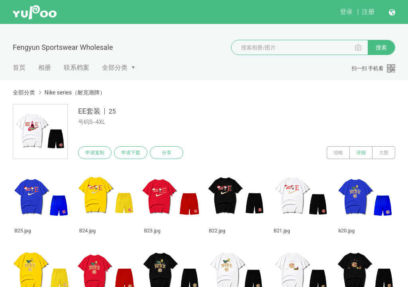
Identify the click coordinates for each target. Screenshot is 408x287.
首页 (19, 67)
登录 (346, 12)
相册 (44, 67)
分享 (166, 152)
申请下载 (130, 152)
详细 (361, 152)
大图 (383, 152)
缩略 (338, 152)
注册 (368, 12)
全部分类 (115, 67)
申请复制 (94, 152)
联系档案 (76, 67)
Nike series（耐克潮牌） (74, 92)
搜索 (381, 47)
